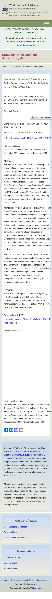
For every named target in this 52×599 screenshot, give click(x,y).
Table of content (11, 568)
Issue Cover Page (12, 558)
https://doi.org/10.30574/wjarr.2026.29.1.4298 (31, 138)
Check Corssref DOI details (16, 538)
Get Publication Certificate (15, 527)
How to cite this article (13, 401)
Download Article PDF (13, 315)
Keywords (8, 290)
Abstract (7, 161)
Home (4, 67)
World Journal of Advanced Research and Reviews (25, 7)
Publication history (12, 146)
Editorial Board (10, 563)
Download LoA (10, 532)
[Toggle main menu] (26, 24)
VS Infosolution (36, 588)
